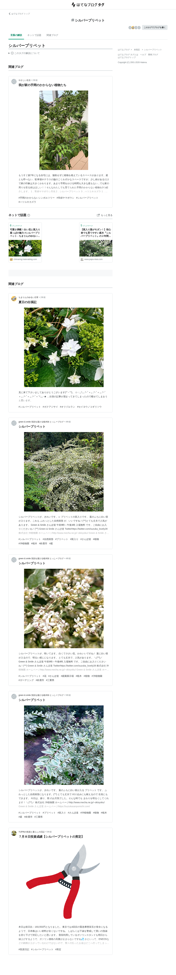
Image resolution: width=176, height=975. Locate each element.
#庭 (51, 543)
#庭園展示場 (67, 676)
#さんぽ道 (85, 539)
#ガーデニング (26, 680)
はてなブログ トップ (19, 14)
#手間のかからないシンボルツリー (37, 197)
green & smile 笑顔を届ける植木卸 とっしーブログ (41, 422)
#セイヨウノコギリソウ (89, 406)
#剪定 (58, 949)
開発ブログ (153, 54)
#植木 (34, 543)
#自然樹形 (48, 539)
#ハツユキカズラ (27, 202)
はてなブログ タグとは (128, 54)
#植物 (96, 539)
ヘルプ (143, 54)
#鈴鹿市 (43, 543)
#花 (44, 676)
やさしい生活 (24, 80)
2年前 (35, 80)
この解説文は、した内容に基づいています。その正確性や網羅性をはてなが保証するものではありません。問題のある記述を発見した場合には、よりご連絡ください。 (24, 53)
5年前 (68, 695)
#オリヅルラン (67, 406)
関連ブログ (52, 35)
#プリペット (61, 539)
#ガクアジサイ (50, 406)
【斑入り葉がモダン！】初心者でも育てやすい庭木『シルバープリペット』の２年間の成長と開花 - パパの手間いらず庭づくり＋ (96, 233)
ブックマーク (16, 225)
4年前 (68, 422)
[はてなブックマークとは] (28, 215)
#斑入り (74, 539)
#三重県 (50, 680)
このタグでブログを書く (155, 27)
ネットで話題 (34, 35)
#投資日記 (24, 949)
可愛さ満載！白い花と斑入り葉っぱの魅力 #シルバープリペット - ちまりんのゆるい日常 (25, 233)
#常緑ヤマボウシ (65, 197)
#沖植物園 (24, 543)
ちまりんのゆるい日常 (28, 297)
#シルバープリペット (87, 197)
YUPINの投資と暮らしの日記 (32, 832)
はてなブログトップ (127, 57)
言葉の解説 (16, 35)
